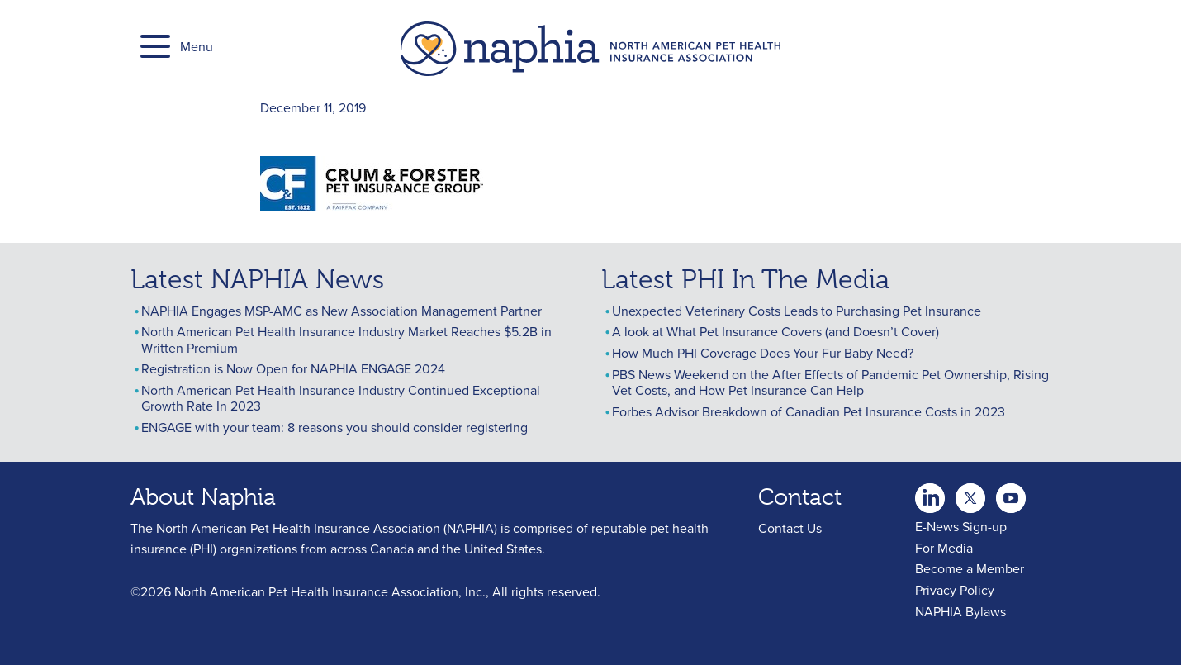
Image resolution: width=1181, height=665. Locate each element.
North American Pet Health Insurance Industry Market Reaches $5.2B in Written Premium (346, 339)
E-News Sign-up (961, 526)
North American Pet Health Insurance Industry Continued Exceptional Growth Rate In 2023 (340, 398)
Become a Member (969, 568)
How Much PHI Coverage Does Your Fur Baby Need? (762, 353)
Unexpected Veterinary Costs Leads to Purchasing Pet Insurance (796, 311)
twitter (930, 493)
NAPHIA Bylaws (960, 611)
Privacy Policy (954, 590)
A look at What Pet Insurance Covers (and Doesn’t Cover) (775, 331)
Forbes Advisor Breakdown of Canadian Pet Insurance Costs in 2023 (808, 411)
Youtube (970, 493)
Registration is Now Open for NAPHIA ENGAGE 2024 (293, 368)
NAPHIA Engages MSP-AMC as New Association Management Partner (341, 311)
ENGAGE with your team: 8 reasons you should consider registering (334, 427)
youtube (1011, 493)
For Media (944, 548)
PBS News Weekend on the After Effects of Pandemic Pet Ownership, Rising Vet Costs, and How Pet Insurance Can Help (830, 382)
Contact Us (790, 528)
